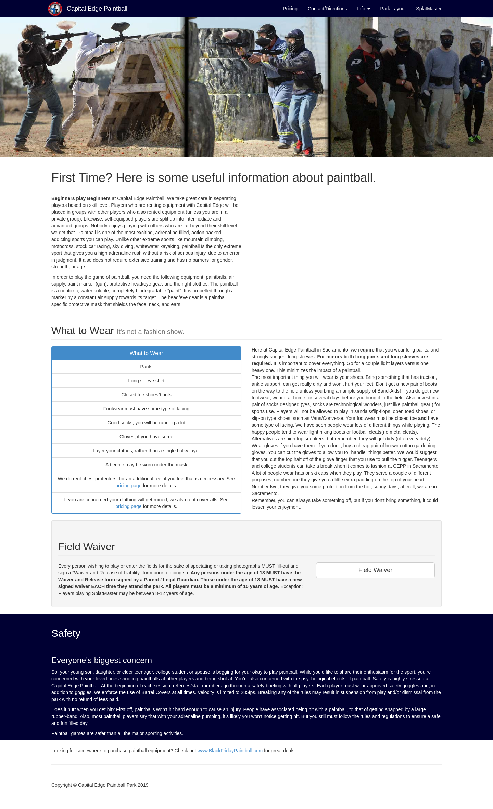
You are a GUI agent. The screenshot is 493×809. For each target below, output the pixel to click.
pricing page (128, 485)
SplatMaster (429, 8)
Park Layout (393, 8)
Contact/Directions (327, 8)
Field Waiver (375, 570)
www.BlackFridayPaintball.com (230, 750)
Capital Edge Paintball (87, 9)
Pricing (290, 8)
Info (363, 8)
